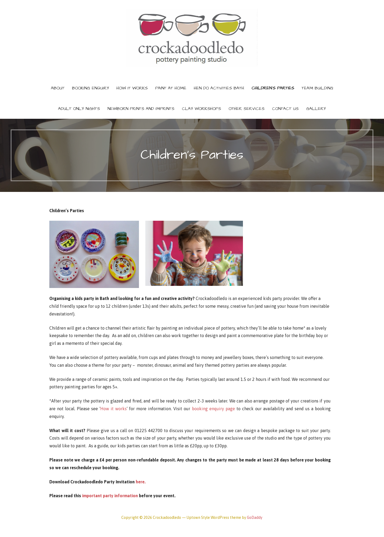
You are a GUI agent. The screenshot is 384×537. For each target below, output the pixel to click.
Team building (317, 88)
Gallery (316, 109)
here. (141, 481)
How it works (113, 408)
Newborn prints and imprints (140, 109)
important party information (110, 495)
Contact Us (285, 109)
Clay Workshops (201, 109)
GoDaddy (254, 517)
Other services (247, 109)
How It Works (132, 88)
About (58, 88)
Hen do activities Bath (219, 88)
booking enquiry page (213, 408)
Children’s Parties (272, 88)
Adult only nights (79, 109)
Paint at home (170, 88)
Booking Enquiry (90, 88)
